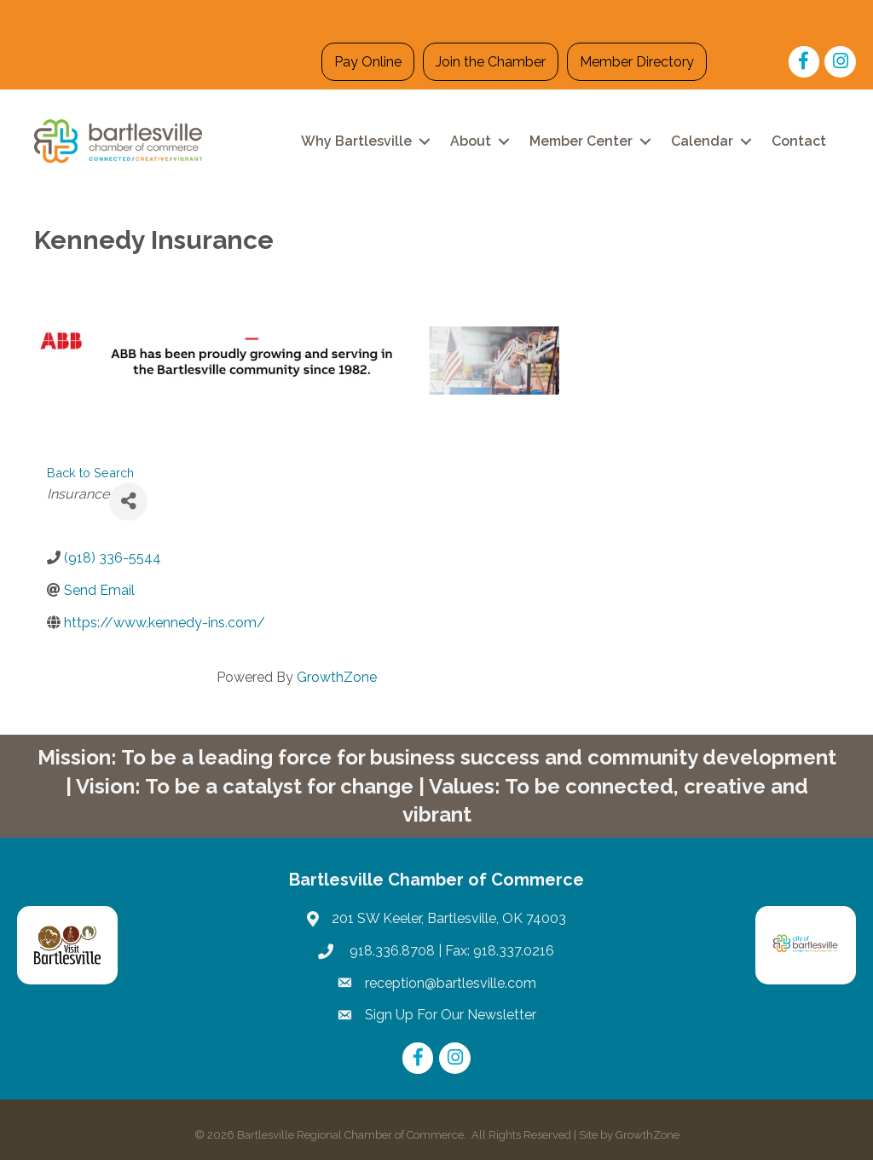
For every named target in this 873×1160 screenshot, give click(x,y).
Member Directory (637, 62)
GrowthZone (337, 677)
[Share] (128, 501)
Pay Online (368, 62)
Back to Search (90, 472)
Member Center (581, 141)
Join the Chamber (491, 62)
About (470, 141)
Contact (799, 141)
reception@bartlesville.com (450, 983)
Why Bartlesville (356, 141)
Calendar (702, 141)
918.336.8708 (390, 951)
